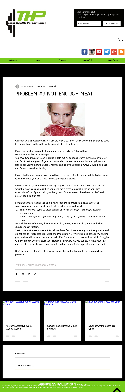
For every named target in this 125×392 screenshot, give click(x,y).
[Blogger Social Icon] (121, 52)
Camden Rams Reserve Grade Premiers (62, 327)
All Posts (6, 69)
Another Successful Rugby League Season (19, 327)
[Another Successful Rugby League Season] (21, 311)
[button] (120, 40)
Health (68, 69)
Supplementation (54, 69)
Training (27, 69)
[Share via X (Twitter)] (23, 273)
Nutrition (38, 69)
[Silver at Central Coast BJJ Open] (103, 311)
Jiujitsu (78, 69)
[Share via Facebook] (16, 273)
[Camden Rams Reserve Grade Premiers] (62, 311)
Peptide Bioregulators (94, 69)
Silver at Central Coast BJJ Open (102, 327)
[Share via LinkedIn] (29, 273)
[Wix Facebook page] (85, 52)
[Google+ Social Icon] (114, 52)
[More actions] (108, 86)
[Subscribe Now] (112, 23)
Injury (16, 69)
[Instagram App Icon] (92, 52)
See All (119, 296)
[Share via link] (35, 273)
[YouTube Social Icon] (99, 52)
